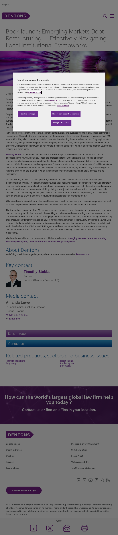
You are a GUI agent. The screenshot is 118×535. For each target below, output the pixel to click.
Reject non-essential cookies (65, 114)
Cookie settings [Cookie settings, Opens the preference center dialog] (28, 114)
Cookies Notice (34, 92)
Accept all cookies (61, 123)
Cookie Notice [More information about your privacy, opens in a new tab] (63, 106)
